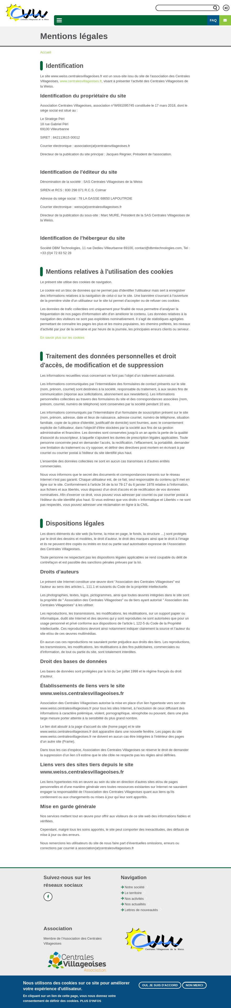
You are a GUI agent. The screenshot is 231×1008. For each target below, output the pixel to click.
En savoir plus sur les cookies (62, 337)
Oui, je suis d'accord (160, 987)
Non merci (194, 987)
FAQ (213, 20)
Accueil (45, 52)
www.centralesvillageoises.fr (80, 81)
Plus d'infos (90, 1003)
